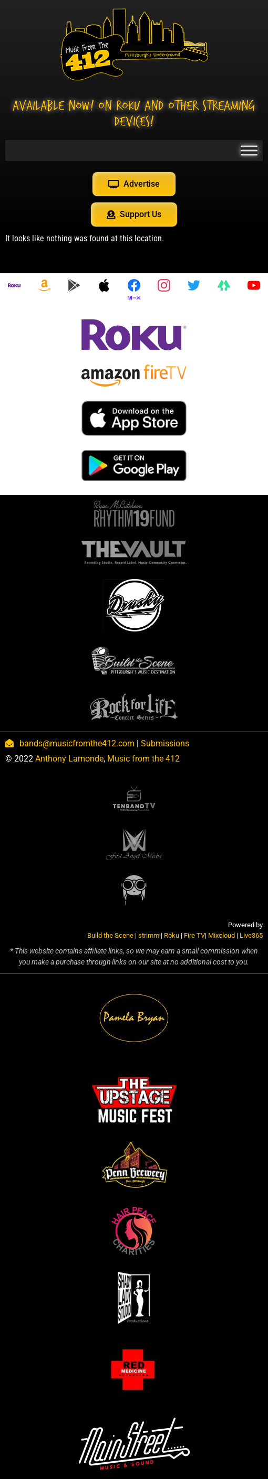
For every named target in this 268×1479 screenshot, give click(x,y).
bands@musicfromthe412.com (77, 743)
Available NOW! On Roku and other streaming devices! (134, 114)
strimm (148, 935)
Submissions (165, 743)
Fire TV (194, 935)
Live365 (251, 935)
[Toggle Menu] (249, 150)
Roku (171, 935)
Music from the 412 (143, 759)
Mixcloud (221, 935)
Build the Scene (110, 935)
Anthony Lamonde (69, 759)
